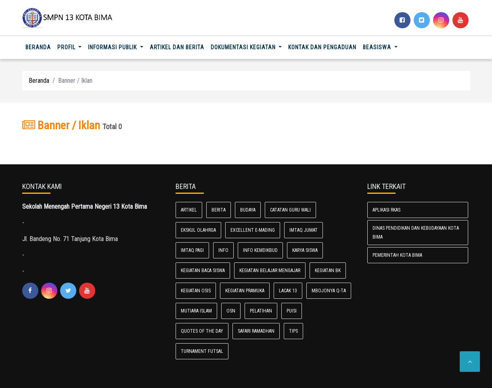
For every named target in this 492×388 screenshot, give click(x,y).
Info (223, 250)
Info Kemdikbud (260, 250)
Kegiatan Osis (196, 291)
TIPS (293, 331)
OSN (230, 311)
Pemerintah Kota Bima (397, 255)
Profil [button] (67, 47)
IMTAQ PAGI (192, 250)
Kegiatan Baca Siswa (203, 270)
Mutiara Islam (196, 311)
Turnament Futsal (202, 351)
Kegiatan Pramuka (244, 291)
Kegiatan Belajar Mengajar (269, 270)
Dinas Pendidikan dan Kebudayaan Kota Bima (416, 232)
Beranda (39, 46)
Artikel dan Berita (177, 47)
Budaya (247, 210)
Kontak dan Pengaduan (322, 47)
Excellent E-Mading (252, 230)
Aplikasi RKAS (386, 210)
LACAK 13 (288, 291)
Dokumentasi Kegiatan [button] (244, 47)
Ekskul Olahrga (198, 230)
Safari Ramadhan (256, 331)
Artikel (189, 210)
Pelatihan (261, 311)
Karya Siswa (305, 250)
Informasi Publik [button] (113, 47)
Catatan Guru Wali (290, 210)
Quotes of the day (202, 331)
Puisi (292, 311)
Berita (218, 210)
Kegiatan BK (328, 270)
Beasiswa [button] (378, 47)
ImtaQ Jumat (303, 230)
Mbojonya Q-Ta (329, 291)
